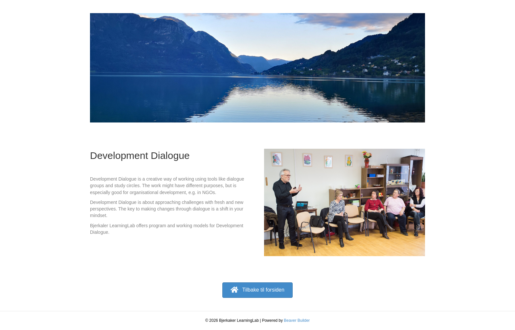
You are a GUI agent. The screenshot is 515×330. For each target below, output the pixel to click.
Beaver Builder (297, 320)
